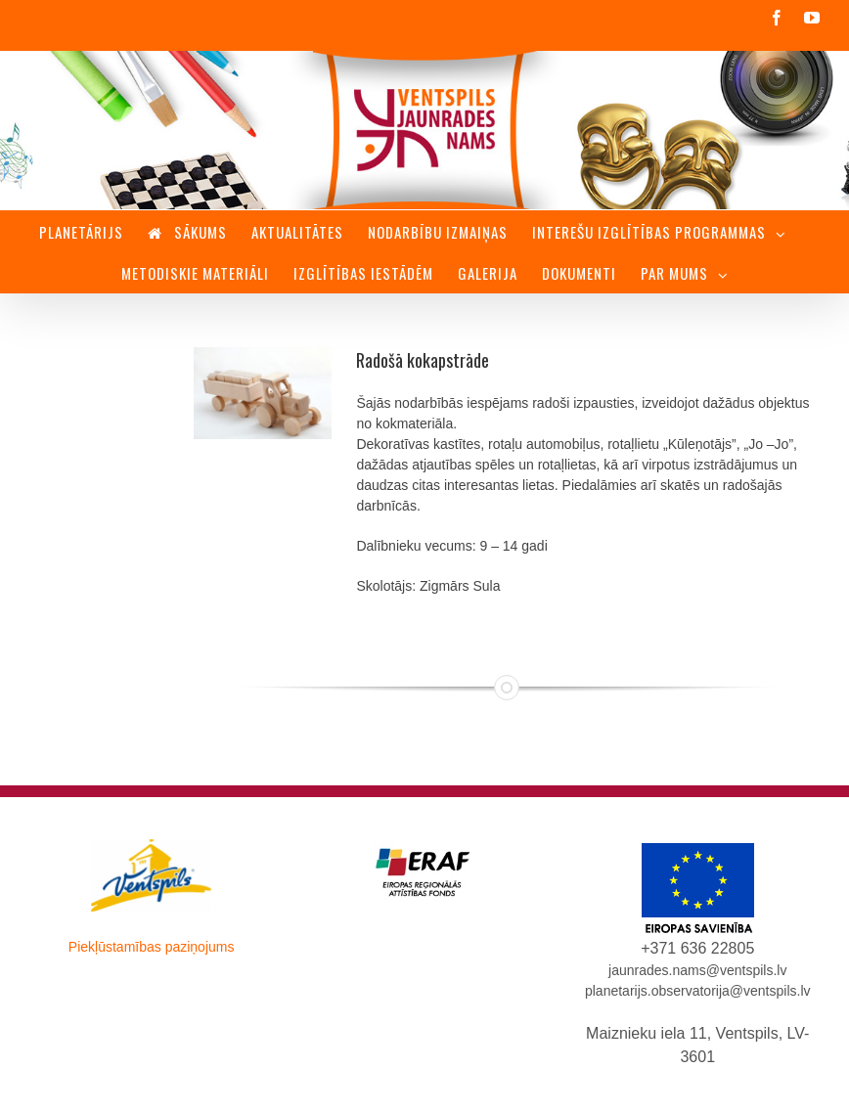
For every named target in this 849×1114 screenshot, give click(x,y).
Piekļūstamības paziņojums (151, 947)
